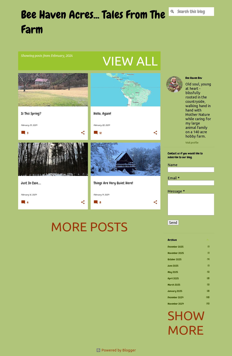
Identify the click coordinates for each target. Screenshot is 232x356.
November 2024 (176, 303)
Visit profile (191, 142)
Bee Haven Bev (193, 78)
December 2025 (175, 246)
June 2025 (173, 265)
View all (130, 61)
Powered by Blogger (116, 350)
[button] (83, 133)
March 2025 (174, 284)
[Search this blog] (195, 11)
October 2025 (174, 259)
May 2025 (173, 272)
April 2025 (173, 278)
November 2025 (176, 253)
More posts (89, 227)
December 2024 (175, 297)
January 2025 (175, 291)
